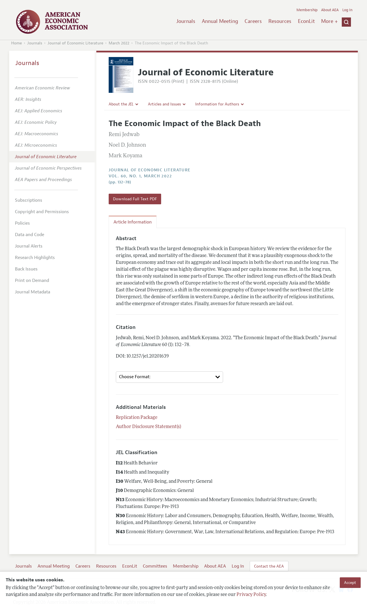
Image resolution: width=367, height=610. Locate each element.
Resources (279, 21)
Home (16, 43)
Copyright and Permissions (42, 212)
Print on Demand (32, 280)
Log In (347, 10)
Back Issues (26, 269)
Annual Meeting (220, 21)
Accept (350, 582)
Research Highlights (35, 257)
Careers (253, 21)
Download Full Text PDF (135, 198)
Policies (22, 223)
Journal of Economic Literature (75, 43)
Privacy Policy (251, 595)
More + (329, 21)
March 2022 (119, 43)
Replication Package (136, 417)
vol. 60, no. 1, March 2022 (140, 176)
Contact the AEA (269, 566)
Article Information (133, 222)
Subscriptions (28, 200)
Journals (185, 21)
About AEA (330, 10)
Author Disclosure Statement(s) (148, 427)
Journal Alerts (28, 246)
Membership (307, 10)
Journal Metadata (32, 292)
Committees (155, 566)
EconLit (306, 21)
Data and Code (29, 235)
